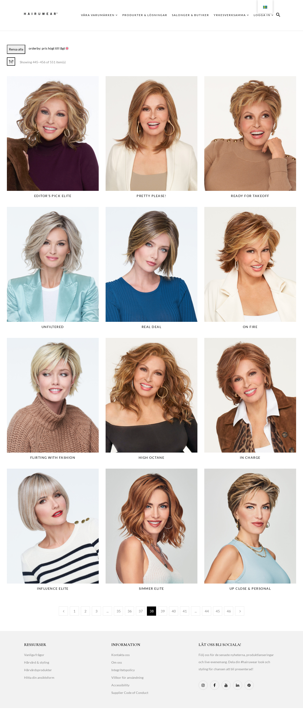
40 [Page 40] (174, 611)
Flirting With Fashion (53, 457)
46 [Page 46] (229, 611)
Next (239, 611)
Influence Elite (53, 588)
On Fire (250, 327)
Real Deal (152, 327)
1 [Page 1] (74, 611)
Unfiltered (53, 327)
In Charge (250, 457)
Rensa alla (16, 49)
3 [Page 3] (96, 611)
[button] (278, 15)
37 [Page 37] (141, 611)
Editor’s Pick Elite (53, 196)
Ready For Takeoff (250, 196)
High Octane (152, 457)
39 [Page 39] (163, 611)
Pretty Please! (151, 196)
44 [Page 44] (207, 611)
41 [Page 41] (185, 611)
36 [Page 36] (130, 611)
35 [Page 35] (119, 611)
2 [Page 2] (85, 611)
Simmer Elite (151, 588)
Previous (63, 611)
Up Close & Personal (250, 588)
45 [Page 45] (218, 611)
